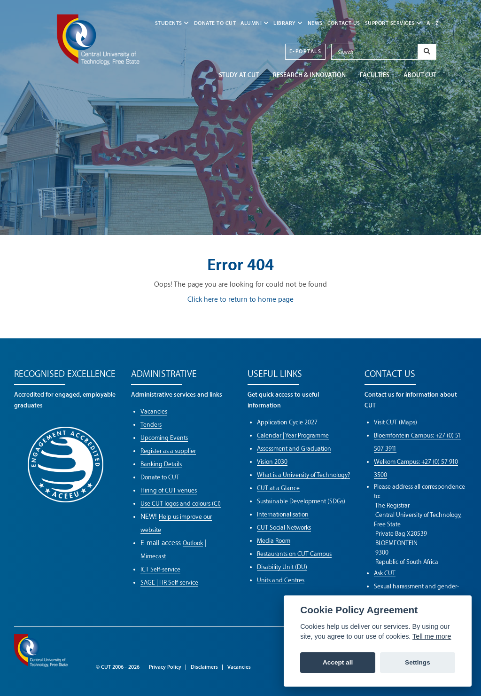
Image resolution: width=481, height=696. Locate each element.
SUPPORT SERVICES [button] (393, 23)
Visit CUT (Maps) (395, 422)
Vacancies (153, 411)
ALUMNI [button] (254, 23)
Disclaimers (204, 667)
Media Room (273, 540)
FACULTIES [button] (374, 74)
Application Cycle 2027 (287, 422)
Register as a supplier (168, 450)
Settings (417, 662)
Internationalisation (283, 514)
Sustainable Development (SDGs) (301, 501)
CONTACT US (343, 23)
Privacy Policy (165, 667)
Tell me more (431, 636)
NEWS (315, 23)
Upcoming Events (164, 437)
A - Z (433, 23)
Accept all (338, 662)
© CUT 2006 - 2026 (118, 667)
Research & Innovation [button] (309, 74)
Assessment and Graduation (294, 448)
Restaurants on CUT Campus (294, 553)
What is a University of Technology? (303, 474)
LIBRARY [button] (288, 23)
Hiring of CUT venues (168, 490)
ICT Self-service (160, 569)
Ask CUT (385, 573)
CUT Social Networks (284, 527)
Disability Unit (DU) (282, 567)
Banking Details (161, 464)
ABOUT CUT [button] (419, 74)
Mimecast (153, 556)
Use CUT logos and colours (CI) (180, 503)
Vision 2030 (272, 461)
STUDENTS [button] (172, 23)
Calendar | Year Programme (293, 435)
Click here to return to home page (240, 300)
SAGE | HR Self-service (169, 582)
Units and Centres (280, 580)
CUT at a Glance (278, 488)
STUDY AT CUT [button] (239, 74)
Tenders (151, 424)
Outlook (193, 543)
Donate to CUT (215, 23)
